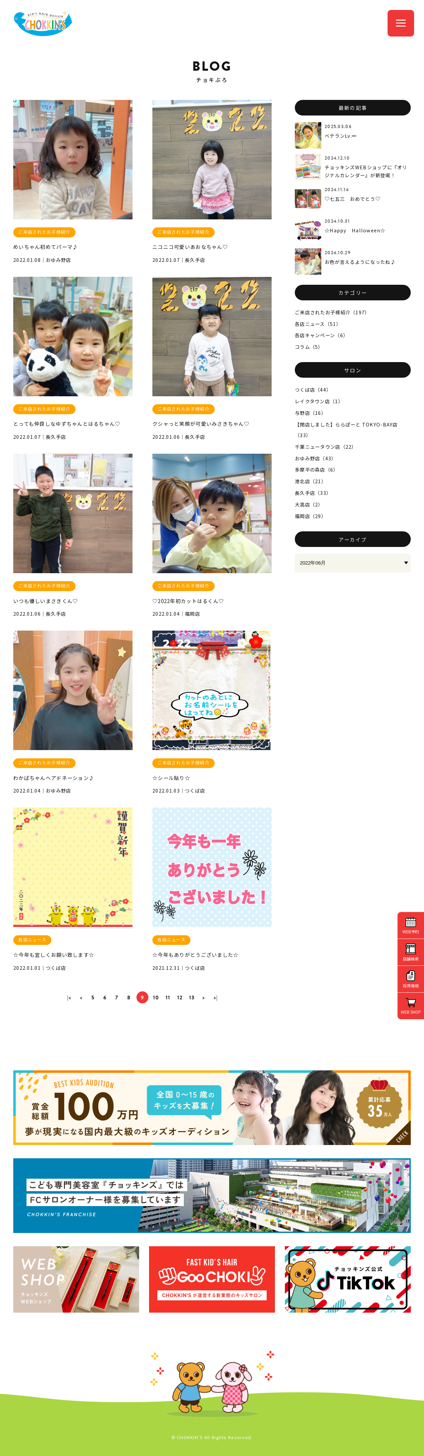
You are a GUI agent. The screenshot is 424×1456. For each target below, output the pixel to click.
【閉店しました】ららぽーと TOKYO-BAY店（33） (346, 429)
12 (180, 997)
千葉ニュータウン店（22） (326, 446)
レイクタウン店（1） (319, 401)
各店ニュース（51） (318, 323)
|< (69, 997)
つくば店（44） (313, 389)
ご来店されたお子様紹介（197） (332, 312)
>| (216, 997)
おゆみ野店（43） (316, 458)
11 (168, 997)
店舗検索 (411, 958)
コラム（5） (309, 346)
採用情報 (411, 985)
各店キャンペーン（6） (321, 335)
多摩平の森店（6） (317, 469)
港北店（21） (310, 481)
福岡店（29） (310, 515)
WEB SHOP (411, 1012)
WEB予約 (410, 931)
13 (192, 997)
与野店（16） (310, 412)
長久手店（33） (313, 492)
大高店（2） (309, 504)
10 (156, 997)
